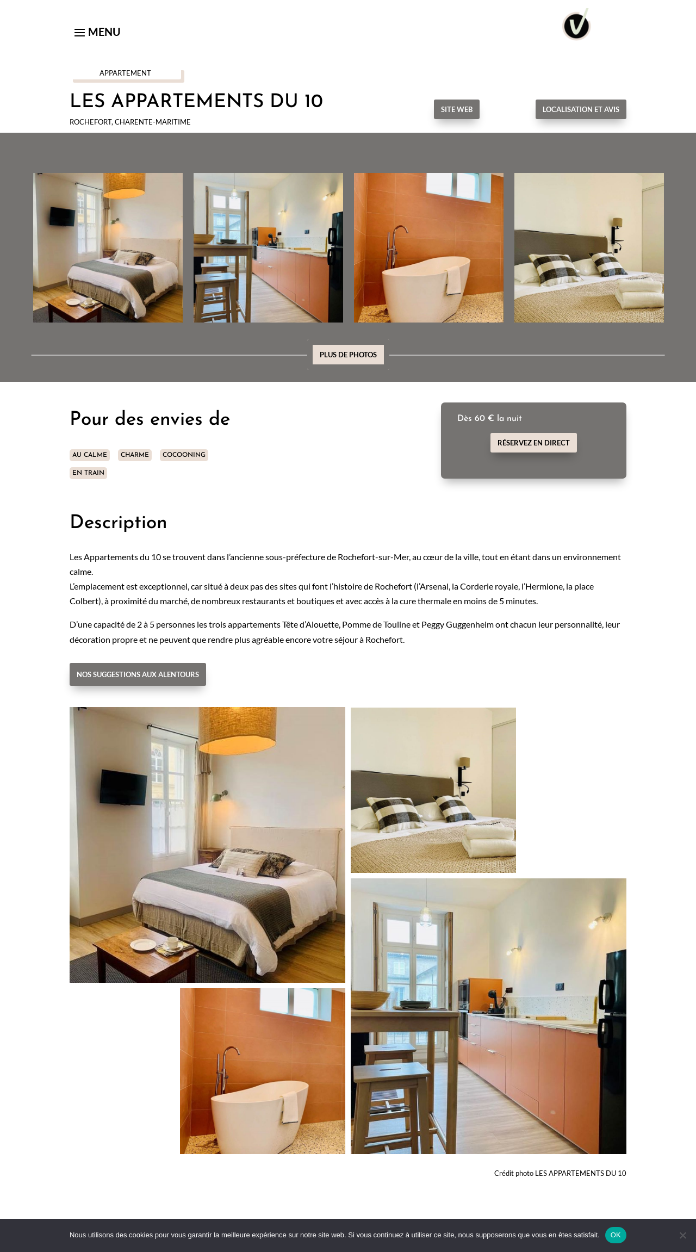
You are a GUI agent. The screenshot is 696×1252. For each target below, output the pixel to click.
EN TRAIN (88, 473)
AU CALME (89, 455)
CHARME (135, 455)
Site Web (457, 109)
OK (616, 1235)
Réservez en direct (534, 442)
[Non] (682, 1235)
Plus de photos (348, 354)
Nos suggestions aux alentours (138, 674)
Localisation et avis (581, 109)
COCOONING (184, 455)
